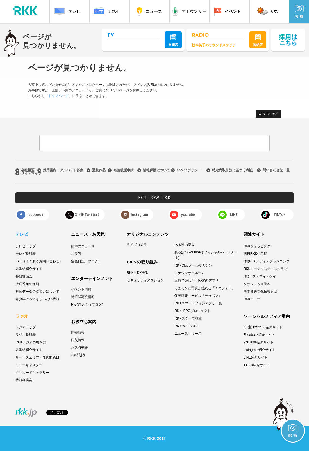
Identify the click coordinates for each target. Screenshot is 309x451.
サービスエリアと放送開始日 (37, 357)
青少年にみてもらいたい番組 (37, 299)
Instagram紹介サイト (259, 350)
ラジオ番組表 (25, 335)
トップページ (58, 96)
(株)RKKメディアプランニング (267, 261)
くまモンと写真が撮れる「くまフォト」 (204, 288)
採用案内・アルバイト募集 (63, 170)
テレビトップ (25, 246)
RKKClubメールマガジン (193, 265)
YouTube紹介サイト (259, 342)
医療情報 (78, 332)
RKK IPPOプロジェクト (192, 311)
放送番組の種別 (27, 284)
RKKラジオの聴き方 (30, 342)
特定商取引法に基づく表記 (232, 170)
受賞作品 (99, 170)
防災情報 (78, 340)
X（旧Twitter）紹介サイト (263, 327)
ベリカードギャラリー (32, 372)
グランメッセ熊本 (257, 284)
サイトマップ (31, 173)
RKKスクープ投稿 (188, 318)
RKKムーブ (252, 299)
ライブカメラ (137, 245)
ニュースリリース (187, 334)
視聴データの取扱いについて (37, 291)
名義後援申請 (123, 170)
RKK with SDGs (186, 326)
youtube (188, 215)
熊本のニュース (83, 246)
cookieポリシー (189, 170)
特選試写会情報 (83, 297)
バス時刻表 (79, 348)
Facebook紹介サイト (259, 335)
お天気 (76, 254)
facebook (35, 215)
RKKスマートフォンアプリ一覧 (198, 303)
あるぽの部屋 (184, 245)
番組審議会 (23, 276)
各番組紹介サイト (28, 269)
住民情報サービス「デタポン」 (198, 296)
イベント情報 (81, 289)
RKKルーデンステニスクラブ (266, 269)
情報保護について (156, 170)
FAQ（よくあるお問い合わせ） (39, 261)
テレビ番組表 (25, 254)
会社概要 (28, 170)
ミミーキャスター (28, 365)
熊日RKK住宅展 (255, 254)
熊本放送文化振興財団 (260, 291)
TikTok (279, 215)
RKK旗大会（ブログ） (88, 304)
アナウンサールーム (189, 273)
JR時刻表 (78, 355)
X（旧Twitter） (88, 215)
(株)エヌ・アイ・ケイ (260, 276)
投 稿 (299, 12)
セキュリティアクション (145, 280)
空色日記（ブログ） (86, 261)
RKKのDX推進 (137, 273)
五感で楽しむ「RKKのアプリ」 (198, 281)
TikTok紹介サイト (257, 365)
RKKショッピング (257, 246)
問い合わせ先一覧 (276, 170)
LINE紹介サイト (256, 357)
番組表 (173, 40)
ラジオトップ (25, 327)
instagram (139, 215)
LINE (234, 215)
